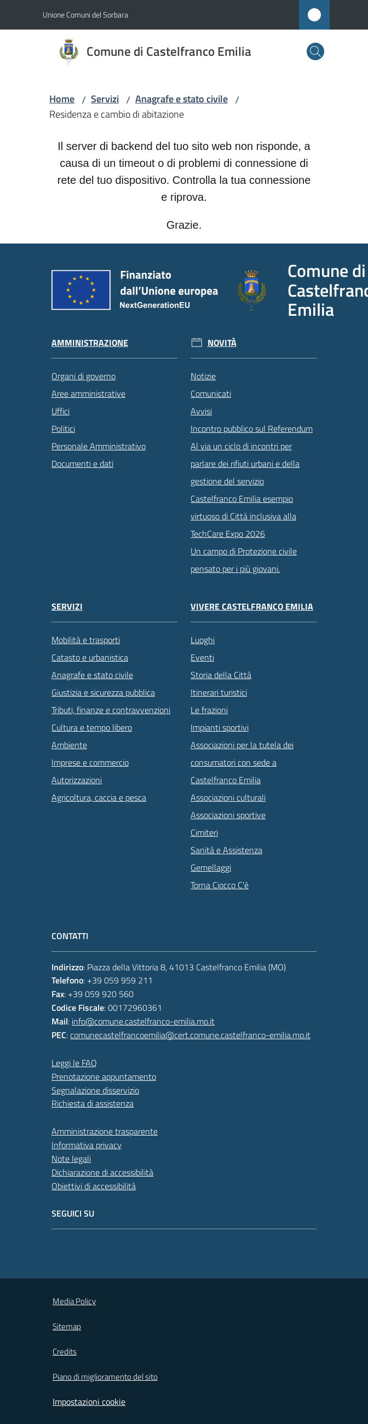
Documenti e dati (82, 463)
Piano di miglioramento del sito (105, 1376)
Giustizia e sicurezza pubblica (103, 692)
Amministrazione (89, 343)
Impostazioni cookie (89, 1401)
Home (61, 98)
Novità (222, 343)
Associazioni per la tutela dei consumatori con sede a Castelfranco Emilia (242, 762)
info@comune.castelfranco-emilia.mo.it (143, 1021)
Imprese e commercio (90, 762)
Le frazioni (209, 709)
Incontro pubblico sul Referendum (252, 428)
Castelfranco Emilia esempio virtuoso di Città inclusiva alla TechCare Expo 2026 (243, 516)
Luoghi (203, 639)
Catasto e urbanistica (89, 657)
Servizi (105, 98)
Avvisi (201, 411)
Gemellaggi (211, 867)
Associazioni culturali (228, 797)
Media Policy (74, 1301)
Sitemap (67, 1326)
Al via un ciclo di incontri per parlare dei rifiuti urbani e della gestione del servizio (245, 463)
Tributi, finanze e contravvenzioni (110, 709)
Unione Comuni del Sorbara (85, 14)
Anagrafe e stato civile (181, 98)
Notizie (203, 376)
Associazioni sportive (228, 814)
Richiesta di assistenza (92, 1103)
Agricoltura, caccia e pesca (98, 797)
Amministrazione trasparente (104, 1131)
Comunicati (211, 393)
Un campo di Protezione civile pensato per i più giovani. (244, 560)
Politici (63, 428)
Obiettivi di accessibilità (93, 1186)
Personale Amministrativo (98, 446)
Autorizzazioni (76, 779)
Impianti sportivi (220, 727)
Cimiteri (204, 832)
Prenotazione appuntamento (103, 1076)
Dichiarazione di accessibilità (102, 1172)
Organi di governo (83, 376)
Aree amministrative (88, 393)
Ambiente (69, 744)
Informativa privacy (86, 1144)
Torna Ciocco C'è (220, 885)
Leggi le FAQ (74, 1062)
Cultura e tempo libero (91, 727)
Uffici (60, 411)
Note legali (71, 1158)
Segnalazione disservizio (95, 1090)
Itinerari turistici (219, 692)
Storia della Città (221, 674)
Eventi (202, 657)
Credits (65, 1351)
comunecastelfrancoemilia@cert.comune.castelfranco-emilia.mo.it (190, 1034)
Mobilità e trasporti (85, 639)
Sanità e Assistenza (226, 849)
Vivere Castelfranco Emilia (252, 606)
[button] (315, 51)
